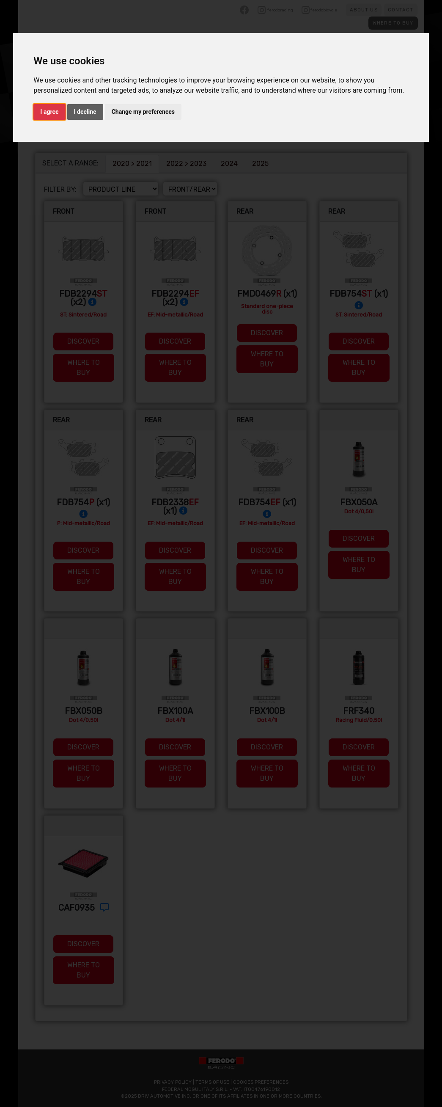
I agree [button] (49, 111)
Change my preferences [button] (143, 111)
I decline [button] (85, 111)
